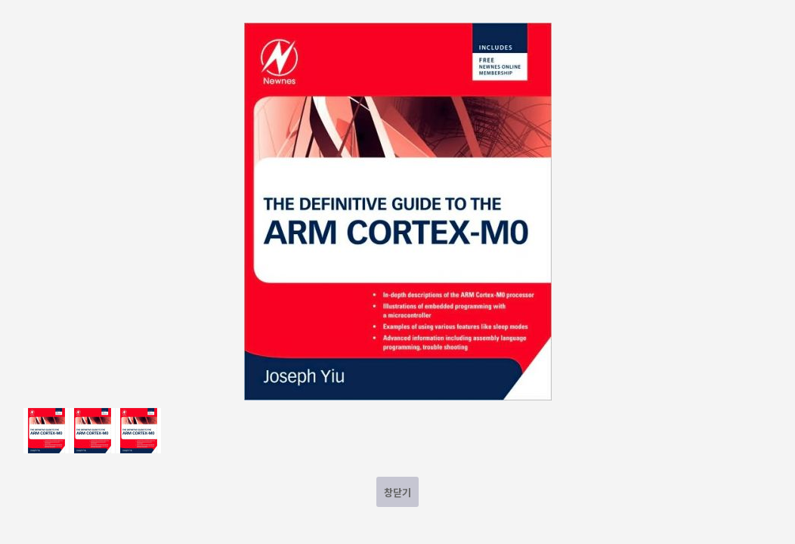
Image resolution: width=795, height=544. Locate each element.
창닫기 (397, 492)
